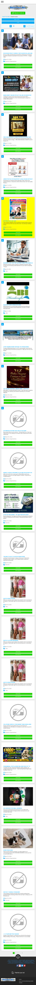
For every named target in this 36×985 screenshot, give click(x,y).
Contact (20, 982)
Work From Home (8, 850)
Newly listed (24, 19)
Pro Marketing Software (28, 962)
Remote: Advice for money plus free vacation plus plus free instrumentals (17, 472)
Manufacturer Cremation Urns (12, 304)
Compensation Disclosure (13, 963)
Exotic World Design (9, 598)
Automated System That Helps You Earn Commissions (14, 430)
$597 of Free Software (13, 960)
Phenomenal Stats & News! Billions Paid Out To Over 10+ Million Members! (16, 766)
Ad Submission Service (16, 961)
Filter (18, 22)
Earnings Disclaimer (26, 963)
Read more (18, 64)
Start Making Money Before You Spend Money (16, 346)
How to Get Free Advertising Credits (26, 981)
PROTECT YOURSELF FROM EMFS (11, 892)
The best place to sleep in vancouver (14, 556)
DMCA (20, 963)
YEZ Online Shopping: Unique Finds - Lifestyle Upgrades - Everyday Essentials (16, 388)
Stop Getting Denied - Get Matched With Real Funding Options (16, 514)
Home (20, 979)
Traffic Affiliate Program (27, 961)
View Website (18, 67)
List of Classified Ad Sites (17, 962)
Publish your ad (18, 13)
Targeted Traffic (21, 960)
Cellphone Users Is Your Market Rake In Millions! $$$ (17, 724)
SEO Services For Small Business (12, 808)
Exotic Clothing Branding (10, 640)
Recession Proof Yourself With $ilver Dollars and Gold (17, 53)
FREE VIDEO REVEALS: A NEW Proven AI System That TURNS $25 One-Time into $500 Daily (17, 137)
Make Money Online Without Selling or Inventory (17, 95)
